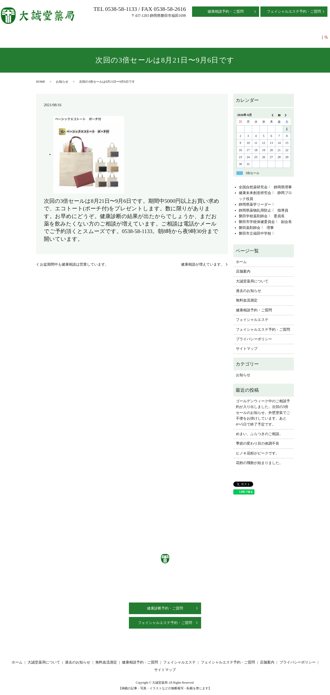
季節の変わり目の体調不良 (257, 439)
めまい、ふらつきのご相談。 (259, 429)
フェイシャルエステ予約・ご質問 (293, 35)
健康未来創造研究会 (255, 188)
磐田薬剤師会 (249, 223)
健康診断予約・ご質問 (165, 603)
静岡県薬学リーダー (255, 200)
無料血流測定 (176, 35)
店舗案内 (89, 35)
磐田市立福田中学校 (255, 228)
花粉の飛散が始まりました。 (259, 458)
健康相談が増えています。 (202, 259)
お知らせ (62, 77)
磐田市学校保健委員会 (257, 217)
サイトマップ (247, 344)
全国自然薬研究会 (253, 182)
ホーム (73, 35)
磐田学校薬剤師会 (253, 211)
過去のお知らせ (149, 35)
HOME (40, 77)
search (326, 35)
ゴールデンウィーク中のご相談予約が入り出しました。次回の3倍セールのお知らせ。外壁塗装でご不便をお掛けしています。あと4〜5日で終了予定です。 (263, 407)
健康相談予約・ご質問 (209, 35)
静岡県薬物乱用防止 (255, 205)
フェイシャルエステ (246, 35)
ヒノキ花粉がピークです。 (257, 448)
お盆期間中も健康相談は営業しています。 (74, 259)
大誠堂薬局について (116, 35)
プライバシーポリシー (254, 334)
